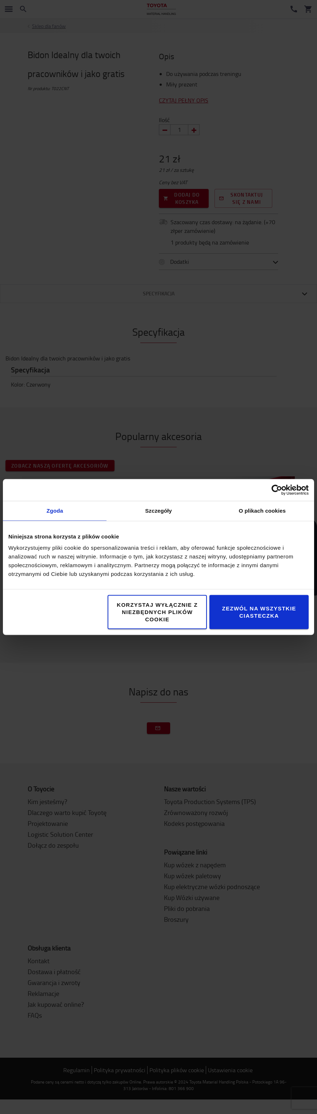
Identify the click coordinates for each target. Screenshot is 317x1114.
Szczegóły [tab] (158, 511)
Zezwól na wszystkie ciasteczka (259, 612)
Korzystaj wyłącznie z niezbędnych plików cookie (157, 612)
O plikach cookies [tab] (262, 511)
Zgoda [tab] (55, 511)
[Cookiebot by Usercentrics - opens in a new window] (277, 490)
